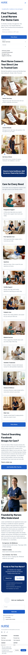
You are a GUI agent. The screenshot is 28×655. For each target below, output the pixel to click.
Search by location (6, 29)
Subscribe (14, 611)
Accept (23, 650)
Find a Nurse (14, 37)
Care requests (17, 640)
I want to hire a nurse (10, 619)
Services (4, 40)
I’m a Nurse (20, 578)
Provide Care (16, 638)
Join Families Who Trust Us (14, 467)
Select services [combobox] (6, 41)
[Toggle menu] (25, 2)
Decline (17, 650)
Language (4, 44)
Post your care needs (6, 640)
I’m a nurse (7, 617)
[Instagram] (4, 632)
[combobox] (14, 31)
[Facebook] (1, 632)
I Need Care (8, 578)
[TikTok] (7, 632)
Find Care (3, 638)
